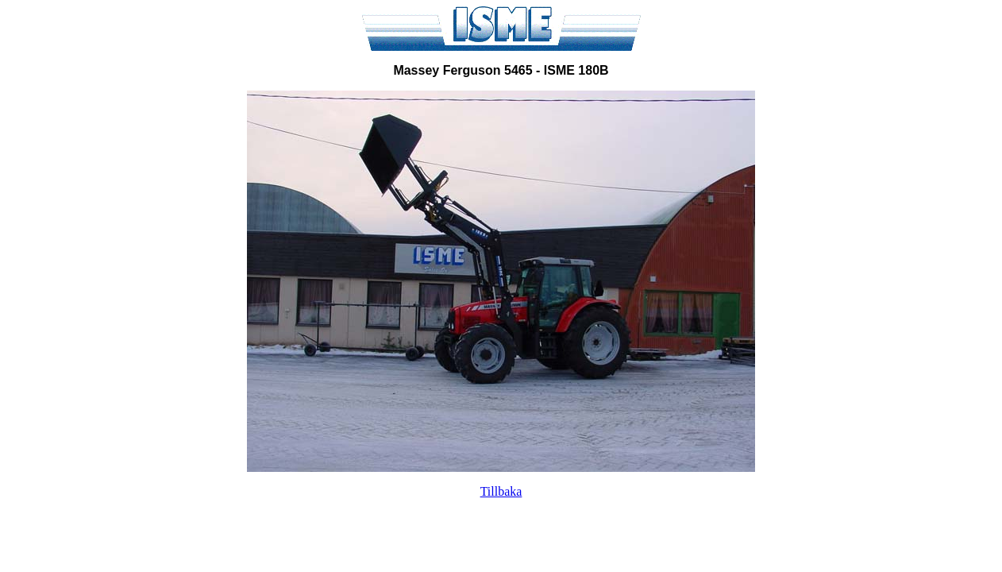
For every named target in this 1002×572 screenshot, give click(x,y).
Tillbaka (501, 491)
